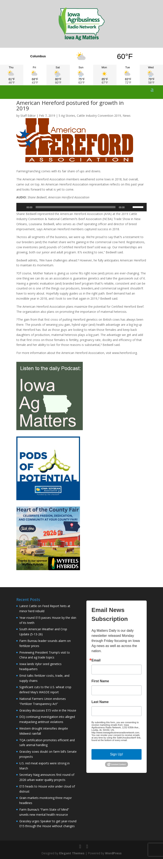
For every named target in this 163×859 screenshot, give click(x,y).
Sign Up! (116, 754)
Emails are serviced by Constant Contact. (115, 741)
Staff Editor (28, 116)
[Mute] (129, 207)
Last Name (100, 702)
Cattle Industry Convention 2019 (99, 116)
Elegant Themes (71, 853)
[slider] (75, 207)
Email (96, 660)
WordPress (113, 853)
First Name (100, 681)
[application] (81, 207)
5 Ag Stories (67, 116)
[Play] (22, 207)
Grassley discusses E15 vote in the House (47, 710)
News (127, 116)
